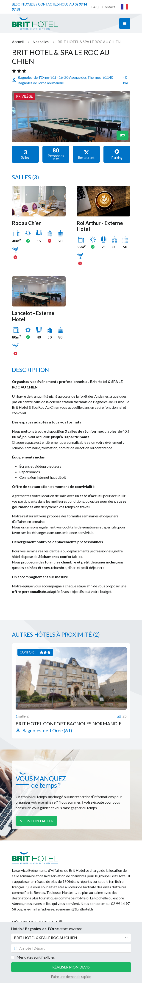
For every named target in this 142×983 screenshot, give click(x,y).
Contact (108, 7)
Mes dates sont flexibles (36, 957)
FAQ (95, 7)
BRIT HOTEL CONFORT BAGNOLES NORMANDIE (69, 723)
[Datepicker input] (71, 948)
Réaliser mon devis (71, 967)
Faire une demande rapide (71, 976)
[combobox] (124, 7)
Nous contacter (36, 821)
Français (124, 7)
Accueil (18, 41)
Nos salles (41, 41)
